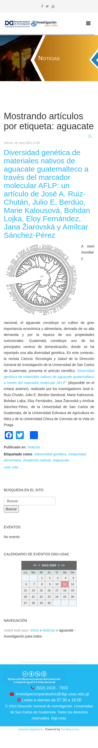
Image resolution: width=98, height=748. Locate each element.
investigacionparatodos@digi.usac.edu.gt (52, 694)
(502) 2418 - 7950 (52, 688)
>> (63, 565)
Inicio (34, 630)
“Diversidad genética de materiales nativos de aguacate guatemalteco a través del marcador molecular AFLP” (49, 377)
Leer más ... (13, 467)
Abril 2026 (49, 565)
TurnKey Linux (70, 729)
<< (35, 565)
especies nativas (38, 460)
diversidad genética (51, 454)
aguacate (62, 460)
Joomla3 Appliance (31, 729)
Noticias (34, 447)
